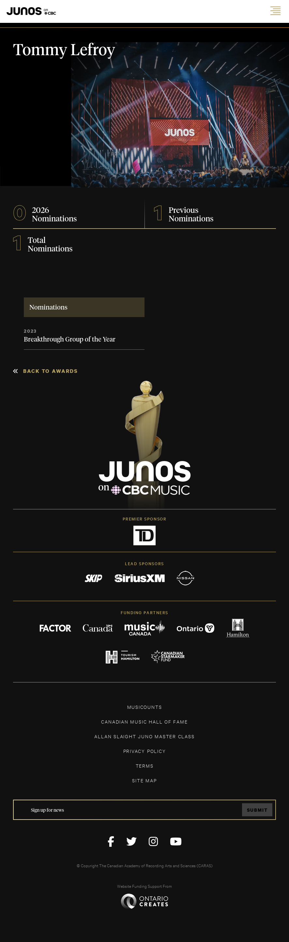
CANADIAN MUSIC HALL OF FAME (144, 721)
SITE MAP (144, 780)
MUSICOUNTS (144, 707)
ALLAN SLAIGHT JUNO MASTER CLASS (144, 736)
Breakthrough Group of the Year (69, 339)
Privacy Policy (144, 751)
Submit (257, 810)
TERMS (145, 765)
